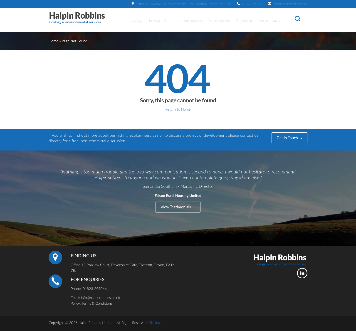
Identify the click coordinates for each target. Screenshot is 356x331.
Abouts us (244, 20)
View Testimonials (176, 207)
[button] (297, 19)
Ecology (136, 20)
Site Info (154, 322)
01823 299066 (252, 4)
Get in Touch (269, 20)
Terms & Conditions (97, 303)
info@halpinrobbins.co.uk (290, 4)
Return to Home (177, 109)
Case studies (219, 20)
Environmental (160, 20)
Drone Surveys (191, 20)
